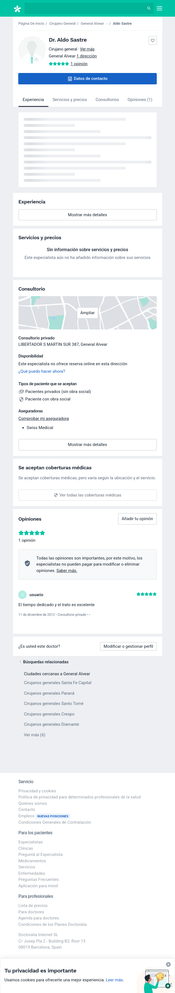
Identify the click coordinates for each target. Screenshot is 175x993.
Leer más (114, 979)
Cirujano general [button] (63, 49)
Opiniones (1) (140, 99)
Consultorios (107, 99)
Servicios (27, 867)
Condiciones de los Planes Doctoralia (53, 924)
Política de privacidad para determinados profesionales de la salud (80, 797)
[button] (87, 78)
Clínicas (26, 848)
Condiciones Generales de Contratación (55, 822)
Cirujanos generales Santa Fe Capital (58, 682)
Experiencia (33, 99)
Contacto (27, 809)
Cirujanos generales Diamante (51, 724)
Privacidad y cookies (37, 790)
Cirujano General (62, 23)
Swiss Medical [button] (40, 427)
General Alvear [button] (94, 344)
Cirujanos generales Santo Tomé (53, 703)
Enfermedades (32, 873)
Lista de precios (33, 905)
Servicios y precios (70, 99)
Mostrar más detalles (96, 216)
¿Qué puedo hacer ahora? (42, 371)
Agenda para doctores (39, 918)
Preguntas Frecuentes (39, 879)
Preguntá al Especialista (41, 854)
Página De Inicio (31, 23)
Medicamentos (32, 860)
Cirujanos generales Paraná (49, 693)
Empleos (44, 815)
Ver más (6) (35, 734)
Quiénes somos (33, 803)
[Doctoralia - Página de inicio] (19, 8)
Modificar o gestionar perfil (128, 646)
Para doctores (31, 911)
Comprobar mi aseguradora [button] (44, 418)
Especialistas (31, 842)
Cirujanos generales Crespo (49, 714)
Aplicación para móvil (38, 885)
